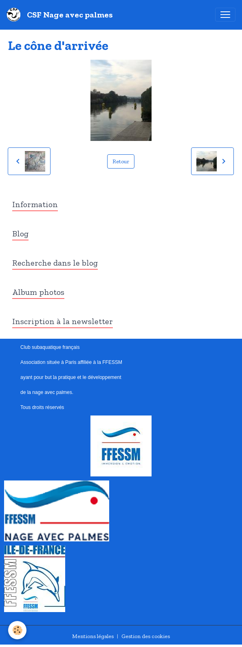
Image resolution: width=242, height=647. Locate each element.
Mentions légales (93, 636)
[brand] (61, 14)
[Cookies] (17, 630)
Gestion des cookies (145, 636)
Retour (120, 161)
